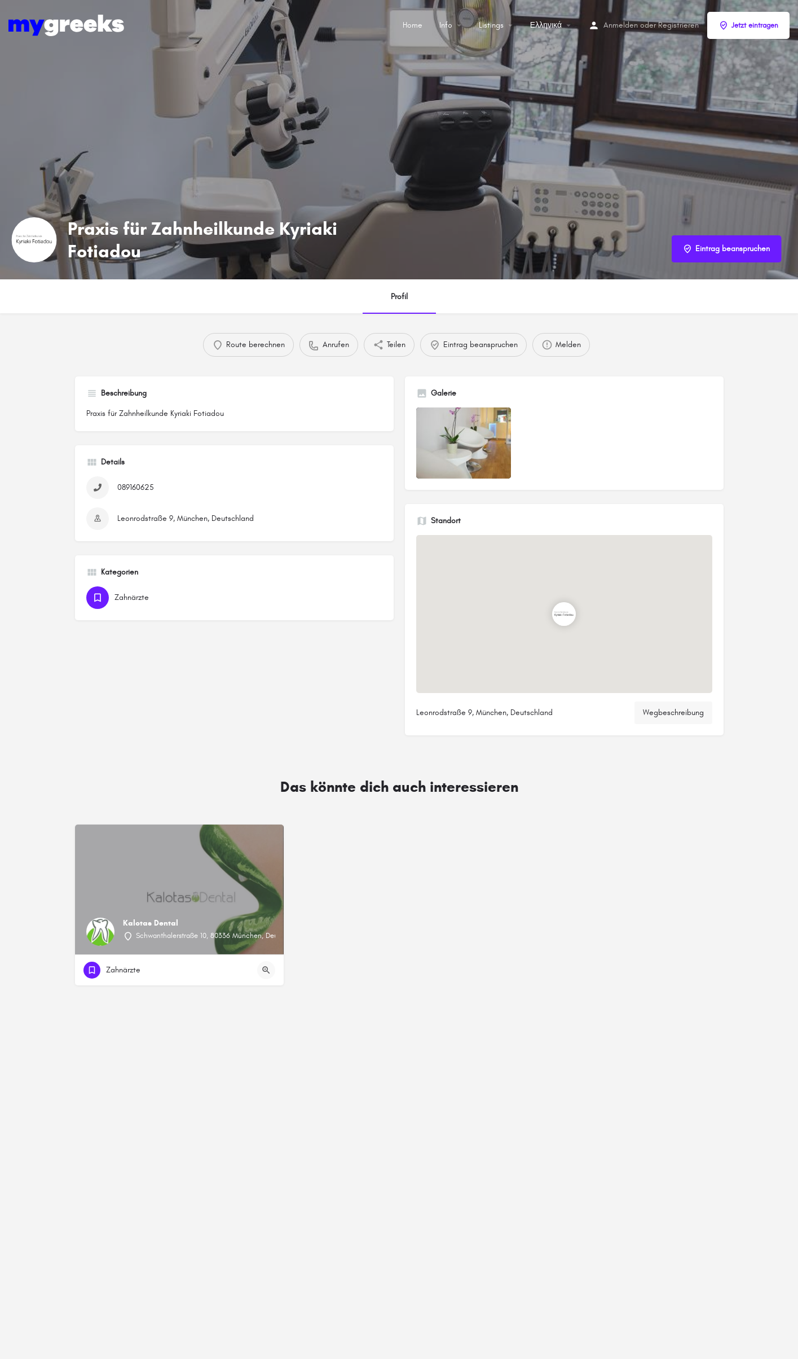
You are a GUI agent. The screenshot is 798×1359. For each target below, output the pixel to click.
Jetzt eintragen (748, 25)
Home (412, 25)
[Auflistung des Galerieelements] (463, 443)
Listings (491, 25)
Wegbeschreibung (673, 712)
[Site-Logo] (67, 24)
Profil (399, 296)
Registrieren (678, 25)
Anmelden (620, 25)
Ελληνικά (546, 25)
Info (445, 25)
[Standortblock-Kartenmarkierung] (564, 614)
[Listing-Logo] (33, 239)
